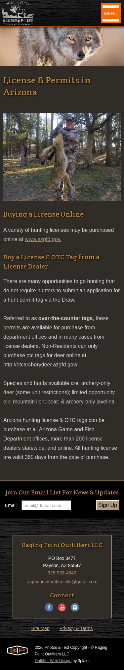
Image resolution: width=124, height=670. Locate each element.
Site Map (40, 628)
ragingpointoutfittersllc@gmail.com (61, 581)
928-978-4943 (62, 572)
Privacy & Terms (76, 628)
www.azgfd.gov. (43, 239)
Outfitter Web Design (53, 660)
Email (11, 505)
